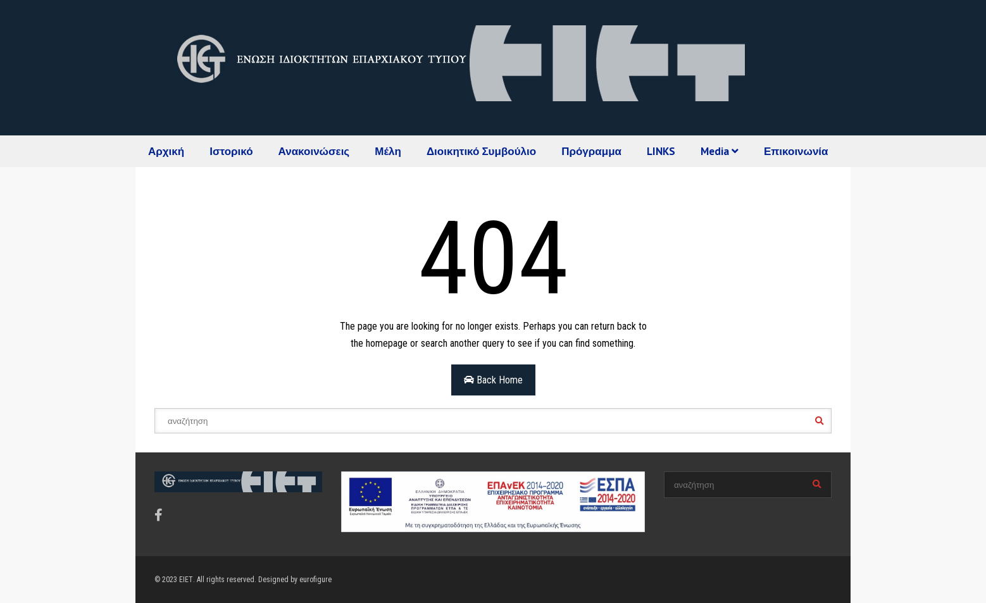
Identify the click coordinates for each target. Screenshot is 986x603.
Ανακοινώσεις (314, 151)
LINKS (661, 151)
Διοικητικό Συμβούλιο (481, 151)
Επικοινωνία (796, 151)
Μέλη (388, 151)
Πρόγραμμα (591, 151)
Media (720, 151)
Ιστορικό (231, 151)
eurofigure (315, 579)
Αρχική (166, 151)
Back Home (493, 380)
